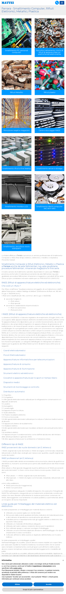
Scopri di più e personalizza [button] (33, 589)
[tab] (33, 350)
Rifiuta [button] (17, 584)
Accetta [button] (48, 584)
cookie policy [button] (17, 568)
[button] (63, 560)
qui (8, 278)
